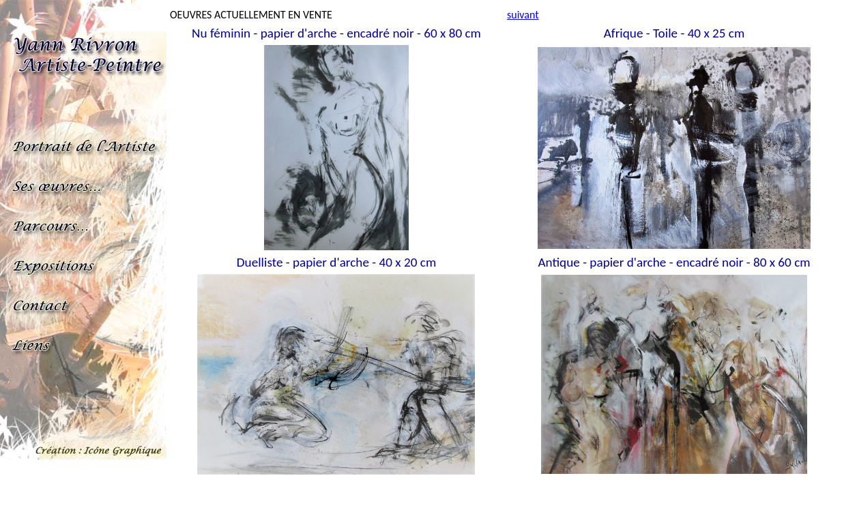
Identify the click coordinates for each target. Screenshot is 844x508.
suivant (523, 14)
